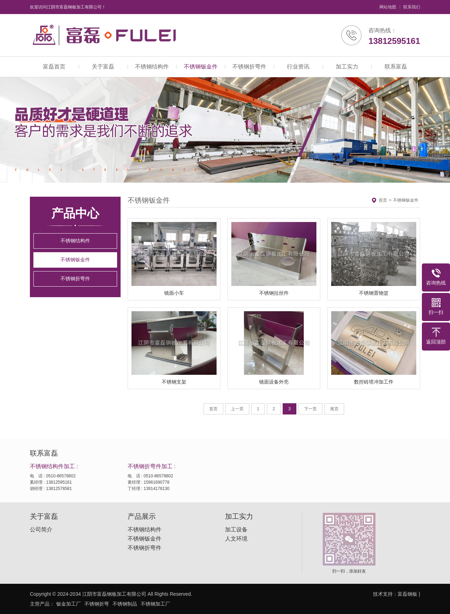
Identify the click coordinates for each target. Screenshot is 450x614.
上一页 (237, 408)
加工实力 (347, 67)
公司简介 (41, 530)
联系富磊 (396, 67)
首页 (383, 200)
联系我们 (411, 7)
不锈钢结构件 (152, 67)
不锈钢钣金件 (201, 67)
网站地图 (387, 7)
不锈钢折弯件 (249, 67)
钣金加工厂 (68, 604)
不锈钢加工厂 (155, 604)
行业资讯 (298, 67)
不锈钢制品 (124, 604)
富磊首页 (54, 67)
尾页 (334, 408)
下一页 (310, 408)
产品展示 (142, 516)
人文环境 (236, 539)
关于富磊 (103, 67)
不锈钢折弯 (96, 604)
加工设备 (236, 530)
